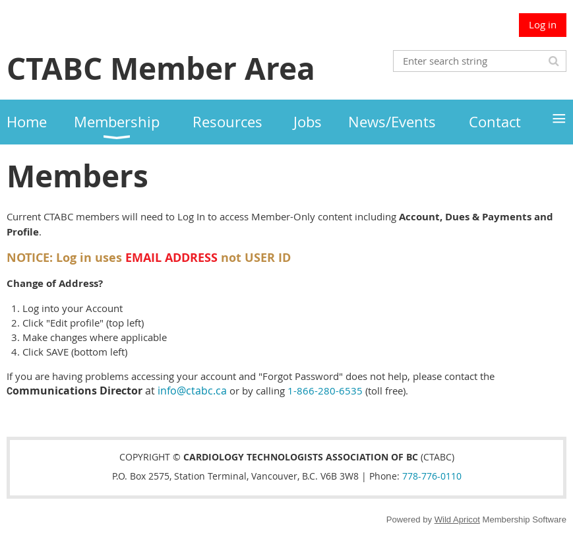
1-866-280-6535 (325, 390)
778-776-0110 (432, 476)
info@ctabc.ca (192, 390)
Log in (543, 24)
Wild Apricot (457, 519)
